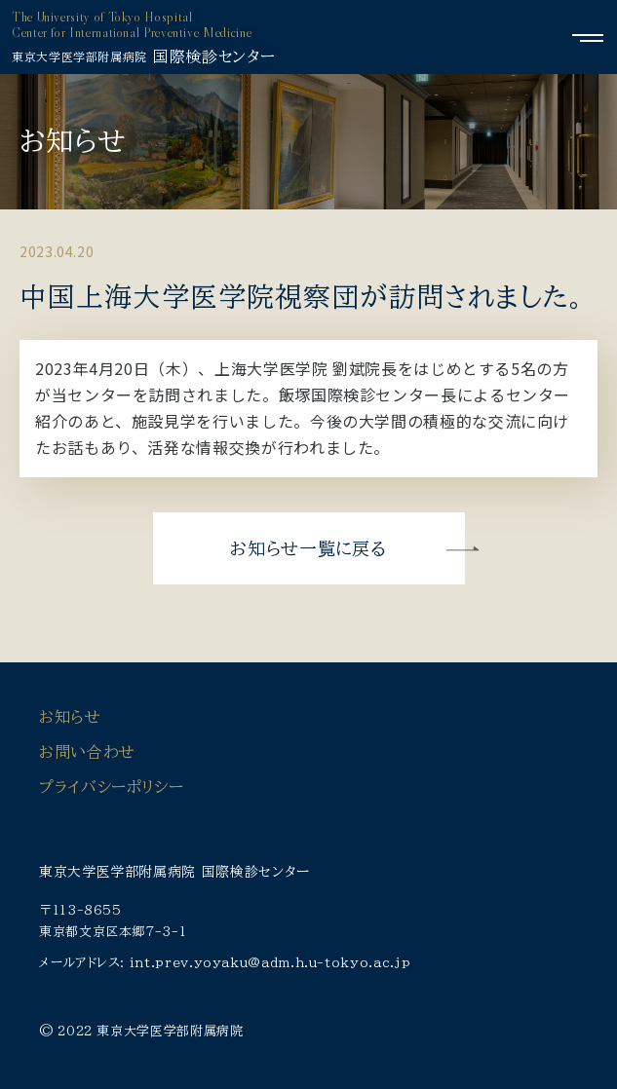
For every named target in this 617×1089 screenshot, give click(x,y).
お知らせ (70, 717)
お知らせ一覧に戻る (308, 548)
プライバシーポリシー (111, 787)
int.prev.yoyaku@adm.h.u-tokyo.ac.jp (270, 963)
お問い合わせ (87, 752)
